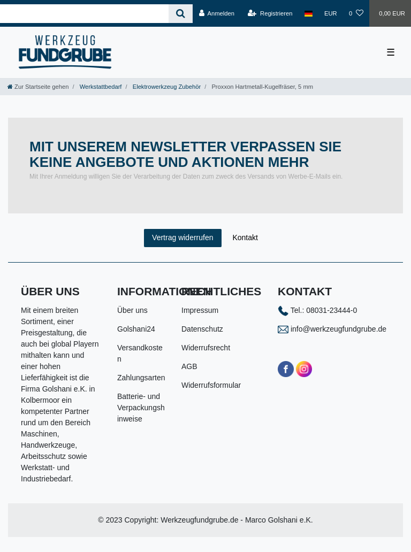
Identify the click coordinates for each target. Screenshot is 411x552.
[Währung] (330, 13)
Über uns (132, 310)
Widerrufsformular (211, 385)
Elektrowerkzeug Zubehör (167, 86)
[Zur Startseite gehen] (37, 86)
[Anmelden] (216, 13)
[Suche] (181, 13)
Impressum (199, 310)
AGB (189, 366)
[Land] (308, 13)
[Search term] (84, 13)
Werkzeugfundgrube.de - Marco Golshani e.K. (237, 520)
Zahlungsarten (141, 377)
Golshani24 (136, 329)
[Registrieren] (270, 13)
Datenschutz (202, 329)
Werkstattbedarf (101, 86)
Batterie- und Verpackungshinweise (141, 407)
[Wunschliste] (356, 13)
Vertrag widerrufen (182, 237)
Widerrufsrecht (205, 347)
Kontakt (244, 237)
